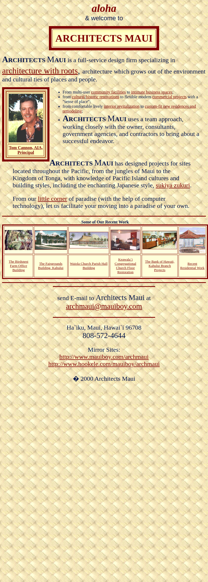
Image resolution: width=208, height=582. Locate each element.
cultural (78, 97)
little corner (52, 198)
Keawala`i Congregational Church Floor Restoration (125, 265)
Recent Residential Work (192, 266)
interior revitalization (122, 106)
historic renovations (102, 97)
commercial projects (169, 97)
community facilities (108, 92)
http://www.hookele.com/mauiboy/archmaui (104, 363)
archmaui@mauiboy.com (104, 306)
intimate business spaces (151, 92)
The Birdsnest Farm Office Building (18, 266)
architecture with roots (40, 70)
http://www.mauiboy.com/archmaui (104, 356)
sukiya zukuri (173, 185)
